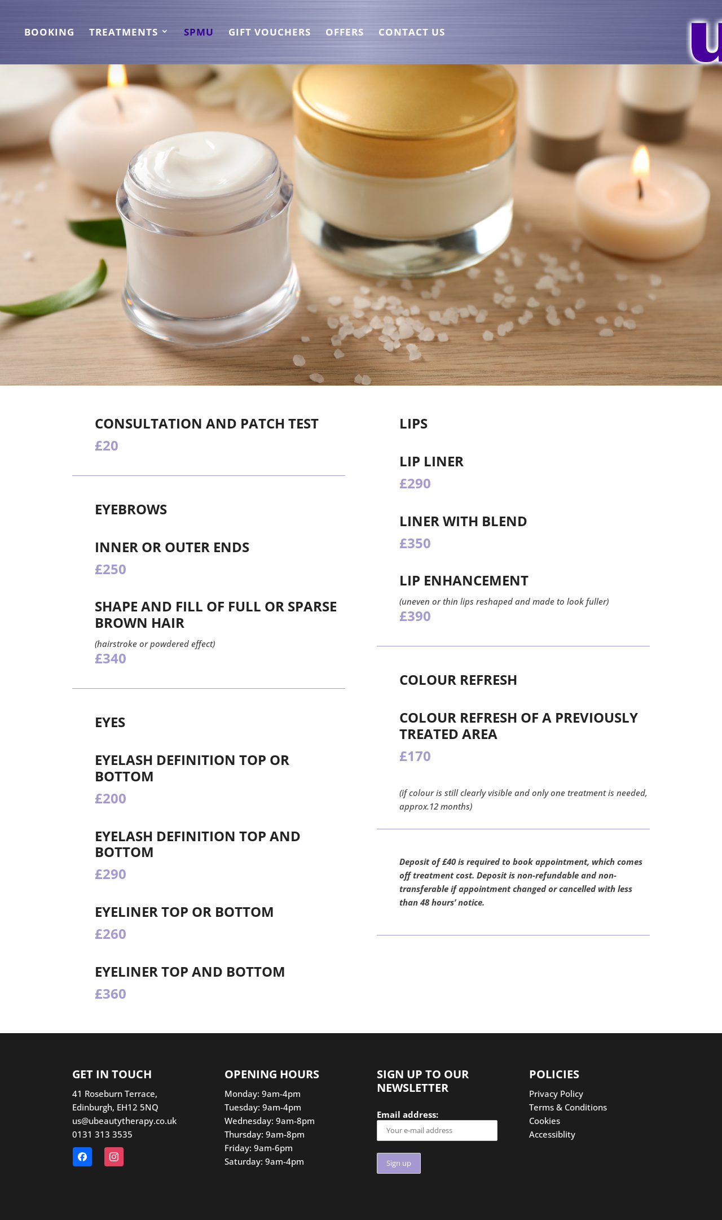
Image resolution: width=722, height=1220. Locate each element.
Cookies (544, 1120)
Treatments (123, 33)
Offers (344, 33)
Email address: (437, 1125)
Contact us (411, 33)
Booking (49, 33)
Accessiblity (552, 1134)
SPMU (199, 33)
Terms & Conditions (568, 1107)
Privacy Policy (556, 1093)
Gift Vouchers (269, 33)
